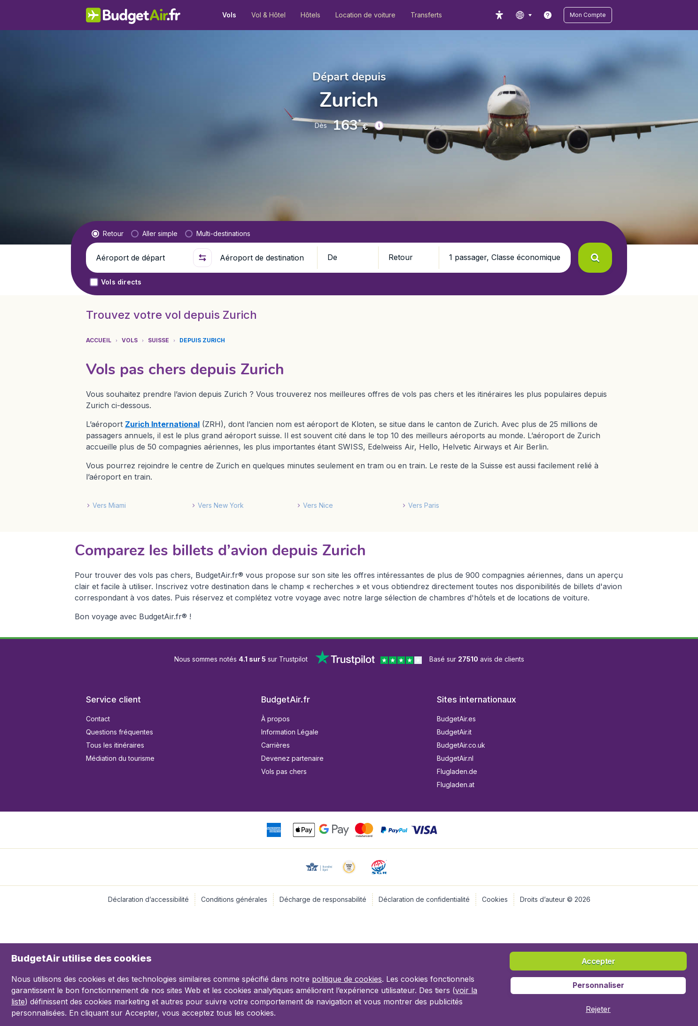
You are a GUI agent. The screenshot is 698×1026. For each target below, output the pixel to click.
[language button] (523, 15)
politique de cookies (347, 979)
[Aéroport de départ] (140, 257)
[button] (588, 15)
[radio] (108, 234)
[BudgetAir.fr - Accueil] (133, 15)
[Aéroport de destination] (264, 257)
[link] (547, 15)
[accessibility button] (499, 15)
